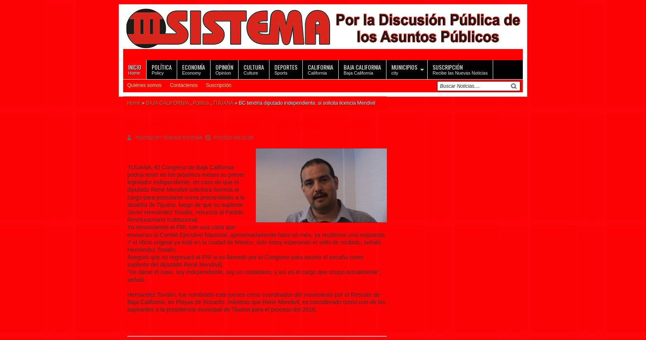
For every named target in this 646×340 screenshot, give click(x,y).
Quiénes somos (144, 85)
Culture (253, 69)
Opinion (224, 69)
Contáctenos (183, 85)
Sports (285, 69)
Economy (193, 69)
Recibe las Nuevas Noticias (460, 69)
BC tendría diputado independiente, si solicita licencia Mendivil (249, 125)
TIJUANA (223, 103)
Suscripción (219, 85)
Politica (201, 103)
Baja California (362, 69)
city (404, 69)
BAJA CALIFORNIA (167, 103)
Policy (162, 69)
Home (134, 69)
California (320, 69)
